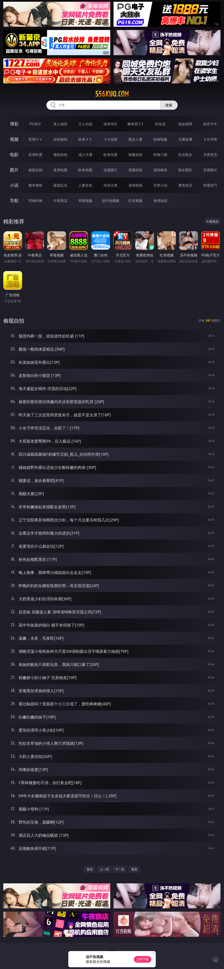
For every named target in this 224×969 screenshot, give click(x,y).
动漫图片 (110, 170)
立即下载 (142, 959)
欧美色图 (85, 170)
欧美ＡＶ (85, 139)
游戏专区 (110, 124)
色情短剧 (160, 200)
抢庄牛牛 (210, 124)
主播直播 (185, 139)
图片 (14, 170)
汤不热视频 (110, 200)
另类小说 (160, 185)
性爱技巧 (210, 185)
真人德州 (60, 124)
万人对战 (85, 124)
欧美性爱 (110, 154)
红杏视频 (135, 200)
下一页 (119, 869)
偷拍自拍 (60, 154)
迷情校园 (135, 185)
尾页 (134, 869)
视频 (14, 139)
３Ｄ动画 (110, 139)
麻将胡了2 (135, 124)
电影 (14, 154)
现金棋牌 (185, 124)
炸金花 (160, 124)
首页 (90, 869)
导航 (14, 200)
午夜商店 (60, 200)
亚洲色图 (60, 170)
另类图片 (210, 170)
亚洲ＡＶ (35, 139)
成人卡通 (85, 154)
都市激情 (35, 185)
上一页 (104, 869)
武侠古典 (110, 185)
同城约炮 (35, 200)
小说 (14, 185)
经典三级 (160, 154)
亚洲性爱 (35, 154)
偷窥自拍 (35, 170)
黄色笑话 (185, 185)
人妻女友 (85, 185)
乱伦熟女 (185, 154)
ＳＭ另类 (210, 139)
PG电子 (35, 124)
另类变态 (210, 154)
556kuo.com (112, 94)
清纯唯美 (160, 170)
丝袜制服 (160, 139)
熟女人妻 (135, 139)
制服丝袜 (135, 154)
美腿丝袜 (135, 170)
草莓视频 (85, 200)
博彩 (14, 124)
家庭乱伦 (60, 185)
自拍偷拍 (60, 139)
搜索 (168, 105)
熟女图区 (185, 170)
